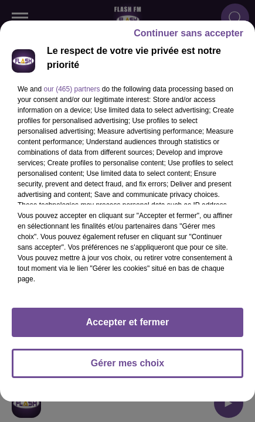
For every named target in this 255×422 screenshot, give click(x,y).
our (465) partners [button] (71, 89)
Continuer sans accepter (188, 33)
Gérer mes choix (127, 363)
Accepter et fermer (127, 322)
